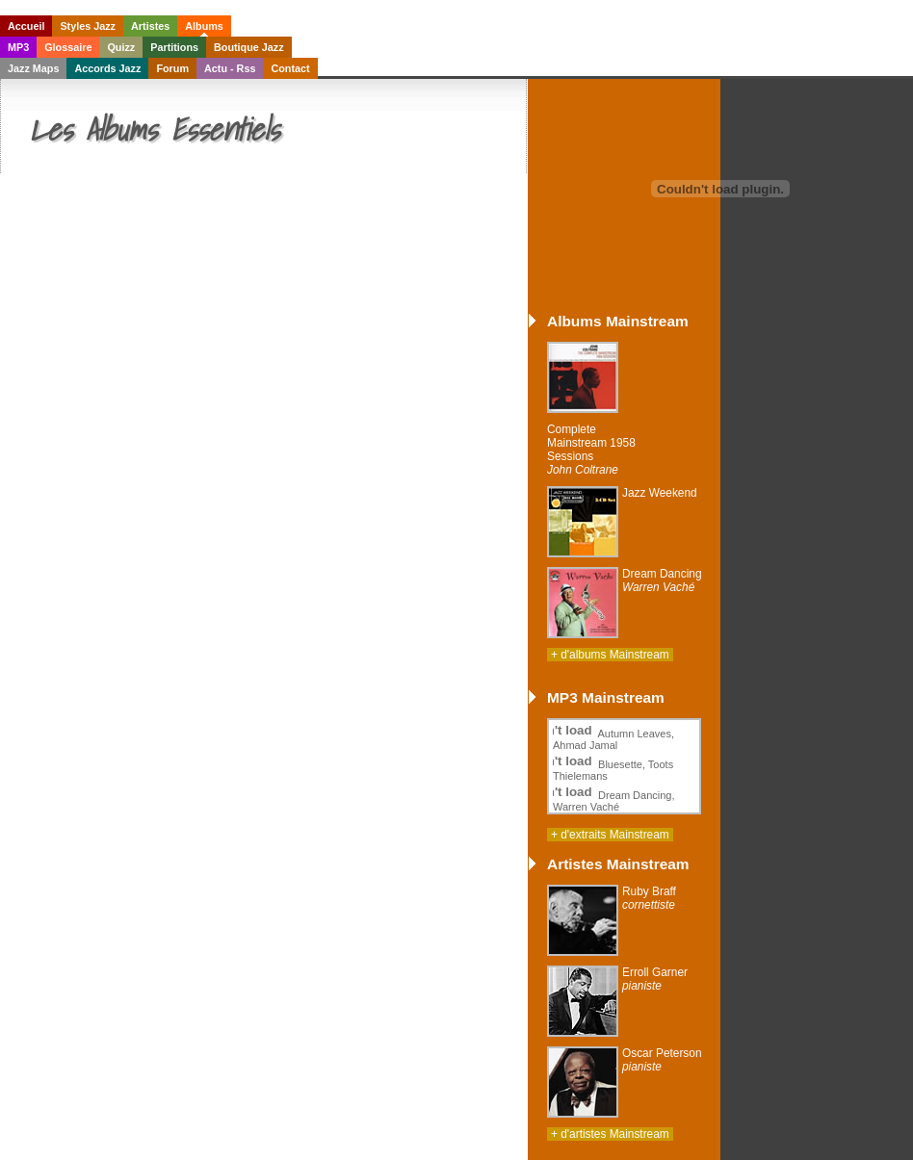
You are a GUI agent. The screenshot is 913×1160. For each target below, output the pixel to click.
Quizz (121, 47)
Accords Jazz (107, 68)
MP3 (18, 47)
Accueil (26, 26)
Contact (290, 68)
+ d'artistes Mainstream (610, 1134)
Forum (172, 68)
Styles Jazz (88, 26)
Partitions (174, 47)
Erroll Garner (655, 979)
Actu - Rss (229, 68)
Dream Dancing (662, 580)
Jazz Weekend (659, 493)
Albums (204, 26)
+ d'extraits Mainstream (610, 834)
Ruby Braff (649, 898)
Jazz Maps (33, 68)
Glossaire (67, 47)
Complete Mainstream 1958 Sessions (591, 450)
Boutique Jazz (249, 47)
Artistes (150, 26)
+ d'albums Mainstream (610, 654)
